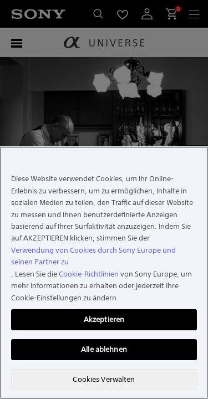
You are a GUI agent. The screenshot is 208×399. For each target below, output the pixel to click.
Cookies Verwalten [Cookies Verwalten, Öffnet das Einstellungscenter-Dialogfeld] (104, 379)
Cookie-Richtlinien (89, 274)
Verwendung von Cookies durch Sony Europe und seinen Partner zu (93, 256)
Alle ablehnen (104, 349)
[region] (104, 272)
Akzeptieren (104, 319)
